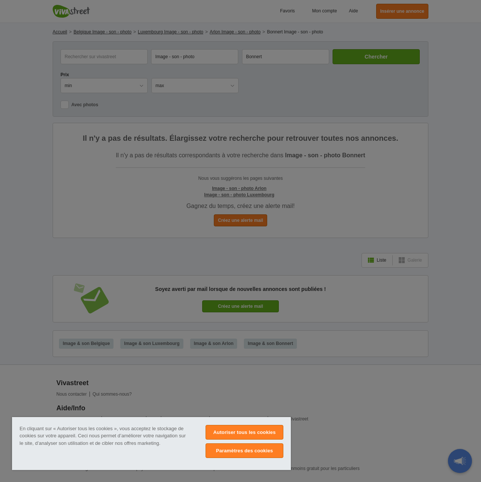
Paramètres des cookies (244, 450)
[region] (151, 443)
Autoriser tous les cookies (244, 432)
